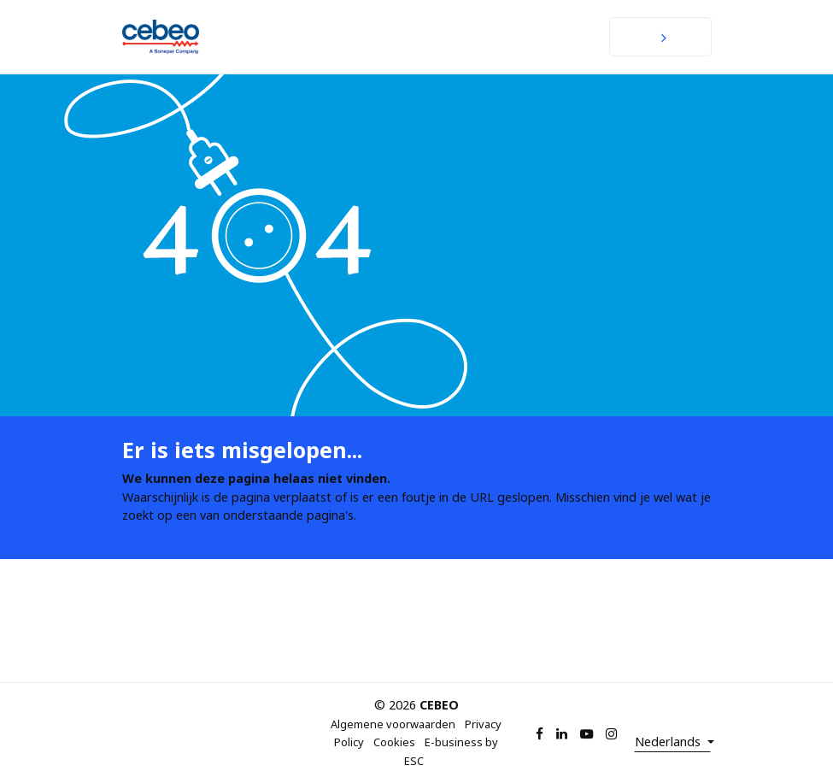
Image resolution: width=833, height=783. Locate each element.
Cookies (394, 742)
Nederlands (669, 741)
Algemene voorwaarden (393, 724)
